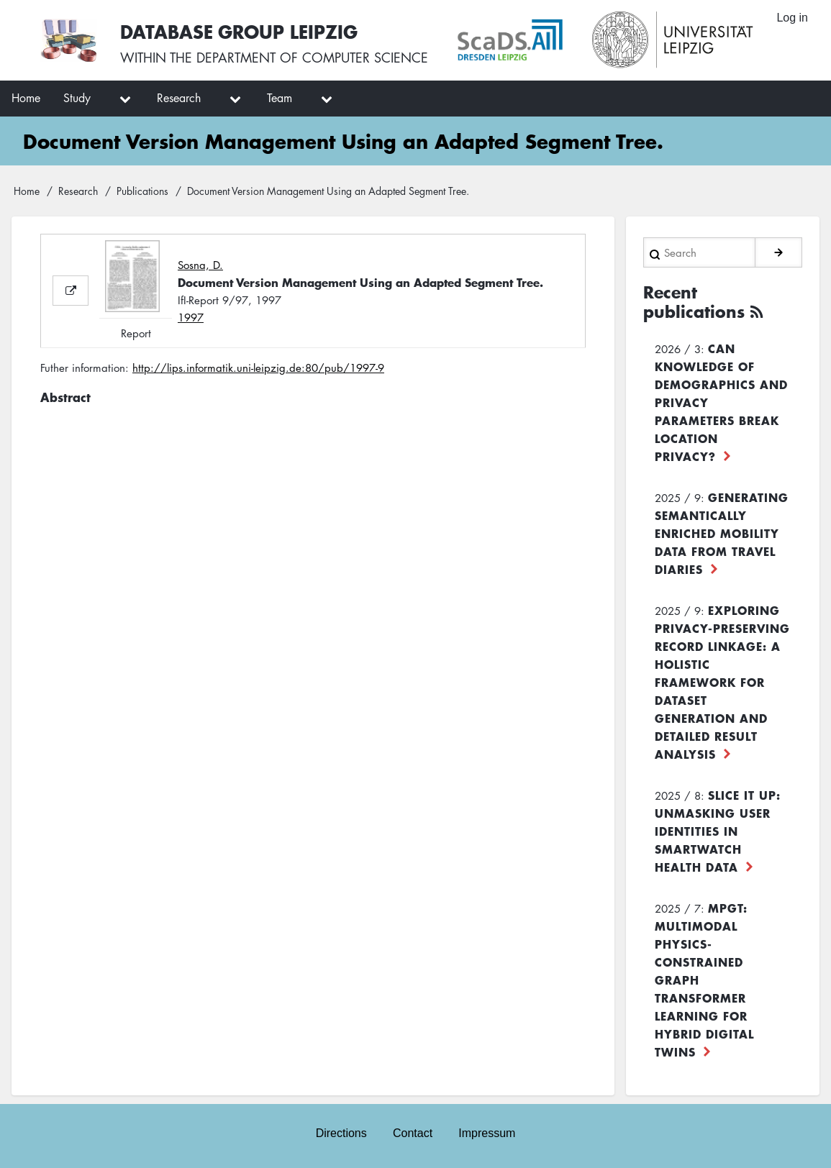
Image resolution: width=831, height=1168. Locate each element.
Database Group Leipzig (239, 31)
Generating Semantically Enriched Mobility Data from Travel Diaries (722, 533)
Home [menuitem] (26, 98)
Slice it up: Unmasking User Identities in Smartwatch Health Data (718, 830)
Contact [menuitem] (412, 1133)
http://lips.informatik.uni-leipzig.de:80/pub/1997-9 (258, 367)
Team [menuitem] (279, 98)
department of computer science (312, 57)
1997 (191, 317)
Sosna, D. (200, 264)
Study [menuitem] (77, 98)
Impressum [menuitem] (486, 1133)
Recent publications (694, 302)
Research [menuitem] (179, 98)
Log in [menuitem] (792, 18)
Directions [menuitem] (341, 1133)
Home (27, 190)
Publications (142, 190)
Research (78, 190)
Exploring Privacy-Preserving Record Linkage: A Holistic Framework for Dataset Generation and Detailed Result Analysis (722, 681)
